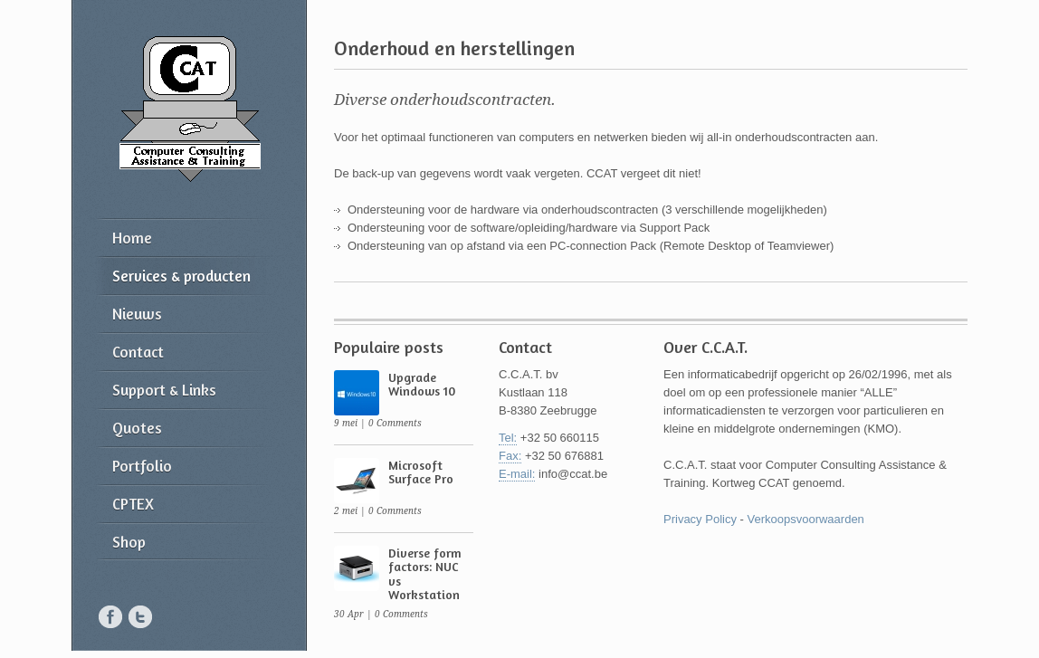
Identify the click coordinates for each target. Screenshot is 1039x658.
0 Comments (395, 423)
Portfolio (142, 465)
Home (132, 237)
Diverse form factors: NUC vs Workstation (425, 573)
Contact (138, 351)
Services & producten (181, 275)
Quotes (137, 427)
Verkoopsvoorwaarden (805, 519)
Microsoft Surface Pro (420, 471)
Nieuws (137, 313)
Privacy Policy (700, 519)
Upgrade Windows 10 (421, 383)
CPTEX (133, 503)
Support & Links (164, 389)
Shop (129, 541)
